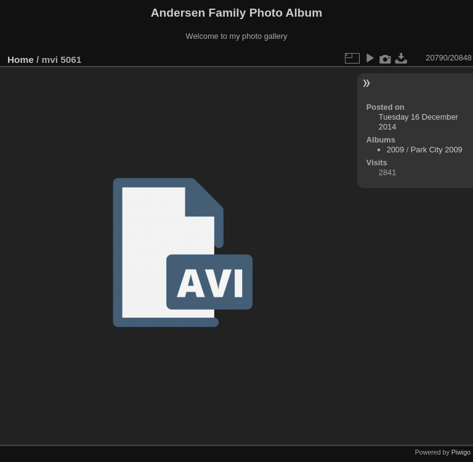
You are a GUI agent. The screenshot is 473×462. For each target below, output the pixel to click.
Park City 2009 (437, 149)
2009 (395, 149)
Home (20, 59)
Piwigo (461, 452)
